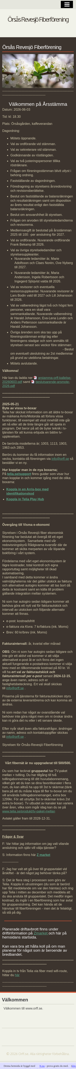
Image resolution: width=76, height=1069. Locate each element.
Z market (43, 855)
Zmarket (41, 933)
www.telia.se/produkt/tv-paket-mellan (28, 811)
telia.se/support (19, 474)
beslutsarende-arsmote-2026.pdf (36, 384)
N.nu (42, 1065)
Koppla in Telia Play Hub (25, 499)
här (17, 975)
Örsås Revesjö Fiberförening (38, 19)
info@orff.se (60, 458)
